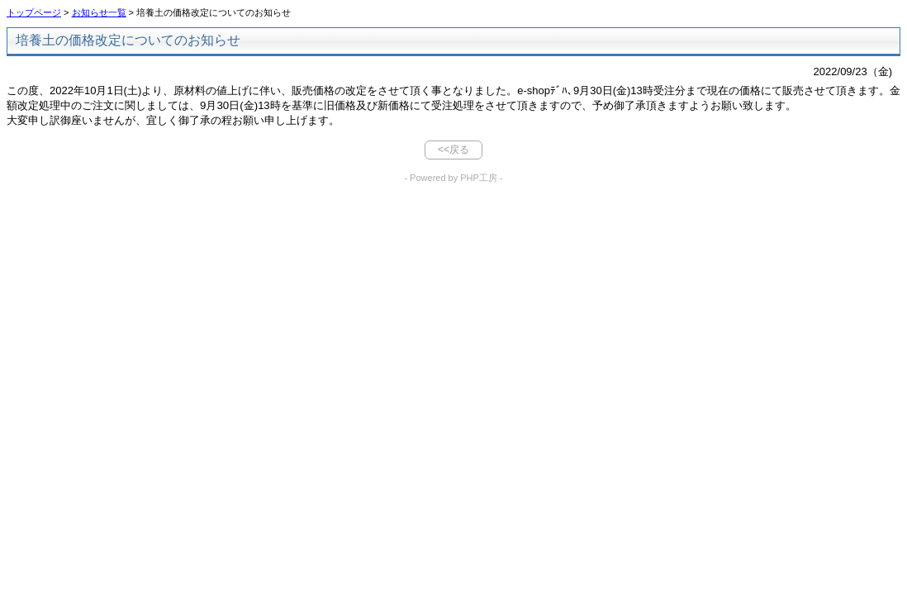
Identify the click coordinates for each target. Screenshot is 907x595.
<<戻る (453, 149)
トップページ (34, 12)
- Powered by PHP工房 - (453, 178)
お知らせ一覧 (99, 12)
